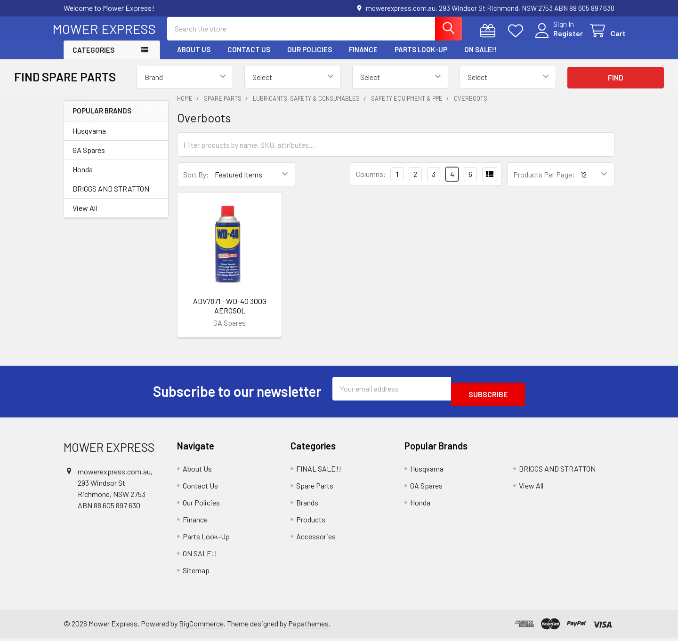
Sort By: (196, 182)
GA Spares (89, 158)
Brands (307, 505)
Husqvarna (89, 139)
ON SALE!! (480, 58)
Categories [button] (93, 58)
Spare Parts (314, 488)
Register (557, 38)
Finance (363, 58)
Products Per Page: (544, 182)
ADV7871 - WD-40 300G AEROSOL (229, 314)
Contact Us (248, 58)
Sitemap (196, 573)
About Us (193, 58)
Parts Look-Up (421, 58)
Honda (83, 177)
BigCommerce (201, 626)
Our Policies (309, 58)
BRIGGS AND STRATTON (111, 196)
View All (85, 216)
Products (310, 522)
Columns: (371, 182)
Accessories (316, 539)
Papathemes (308, 626)
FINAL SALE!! (318, 471)
